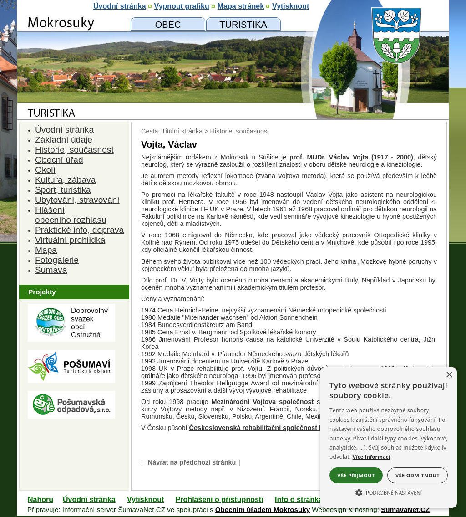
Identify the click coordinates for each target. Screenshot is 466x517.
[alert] (388, 437)
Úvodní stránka (89, 499)
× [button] (449, 375)
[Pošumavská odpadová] (71, 416)
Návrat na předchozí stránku (192, 462)
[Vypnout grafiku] (182, 6)
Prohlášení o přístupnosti (219, 499)
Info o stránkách (303, 499)
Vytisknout (145, 499)
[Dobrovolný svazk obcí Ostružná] (71, 339)
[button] (388, 492)
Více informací (371, 456)
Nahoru (40, 499)
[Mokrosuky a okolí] (243, 24)
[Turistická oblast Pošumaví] (71, 380)
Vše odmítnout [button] (417, 475)
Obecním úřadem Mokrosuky (262, 509)
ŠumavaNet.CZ (405, 509)
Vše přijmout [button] (356, 475)
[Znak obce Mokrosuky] (71, 88)
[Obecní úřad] (168, 24)
